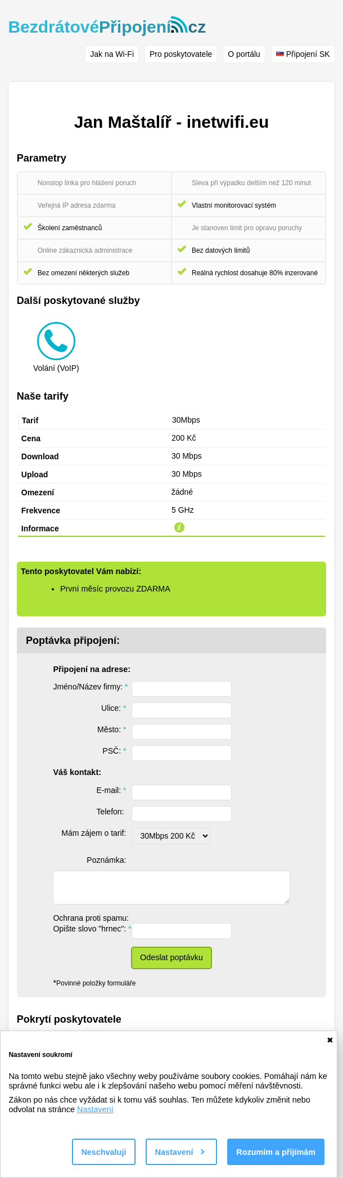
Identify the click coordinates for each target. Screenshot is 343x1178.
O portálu (244, 54)
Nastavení (95, 1109)
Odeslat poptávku (171, 957)
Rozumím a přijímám (275, 1152)
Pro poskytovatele (181, 54)
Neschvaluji (103, 1152)
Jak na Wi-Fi (112, 54)
